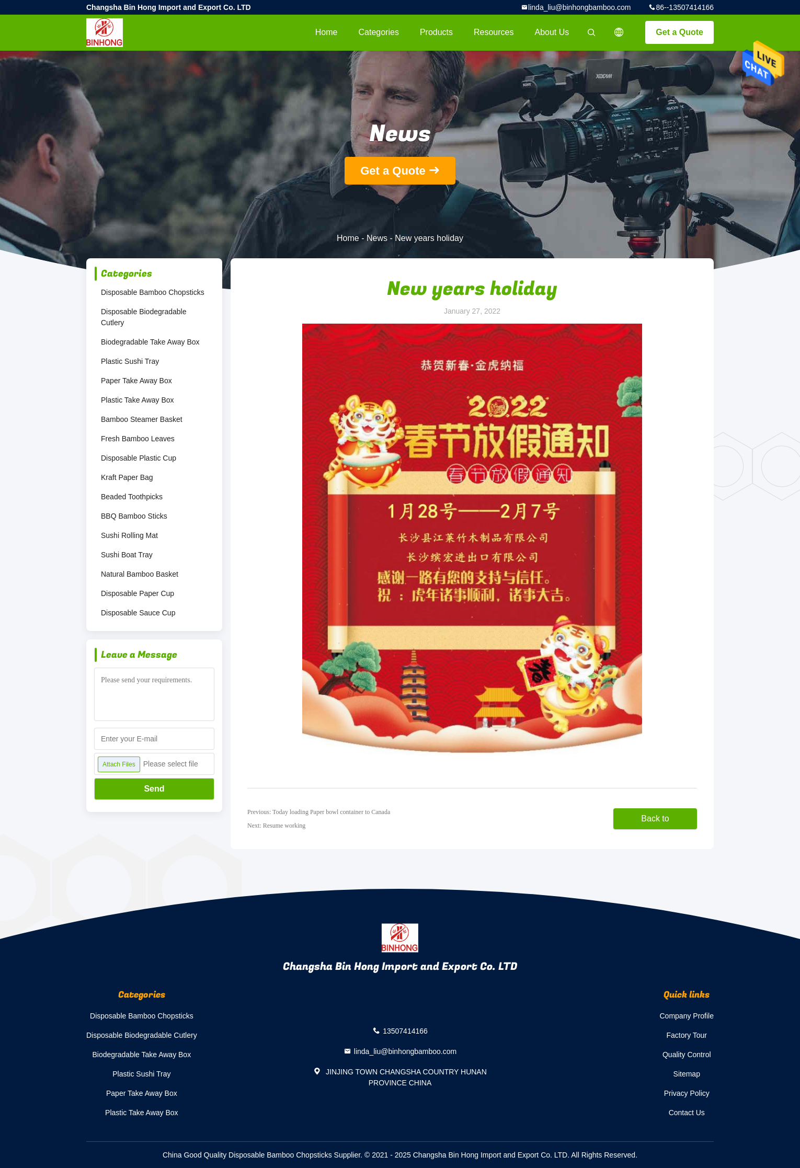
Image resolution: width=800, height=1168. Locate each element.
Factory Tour (686, 1035)
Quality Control (686, 1054)
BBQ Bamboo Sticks (134, 516)
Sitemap (686, 1074)
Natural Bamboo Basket (139, 574)
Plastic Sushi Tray (130, 361)
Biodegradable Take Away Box (150, 342)
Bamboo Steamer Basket (141, 419)
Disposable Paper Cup (137, 593)
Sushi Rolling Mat (129, 535)
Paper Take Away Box (136, 380)
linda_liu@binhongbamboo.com (579, 7)
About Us (552, 32)
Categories (379, 32)
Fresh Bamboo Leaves (138, 438)
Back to (655, 818)
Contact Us (687, 1112)
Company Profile (687, 1016)
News (377, 238)
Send (154, 788)
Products (436, 32)
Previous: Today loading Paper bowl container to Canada (318, 812)
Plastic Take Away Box (137, 400)
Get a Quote (679, 32)
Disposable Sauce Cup (138, 613)
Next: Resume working (276, 825)
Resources (493, 32)
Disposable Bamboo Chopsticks (152, 292)
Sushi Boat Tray (127, 555)
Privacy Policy (687, 1093)
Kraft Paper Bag (127, 477)
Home (326, 32)
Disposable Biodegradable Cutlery (143, 317)
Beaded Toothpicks (132, 497)
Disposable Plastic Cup (138, 458)
